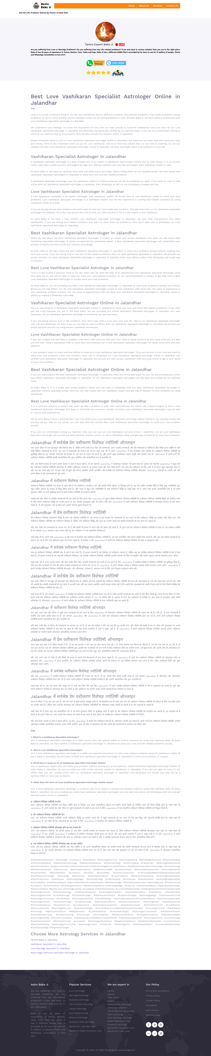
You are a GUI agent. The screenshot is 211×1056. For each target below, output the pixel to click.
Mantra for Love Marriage (82, 1026)
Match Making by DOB (119, 1021)
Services (157, 5)
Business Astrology (79, 999)
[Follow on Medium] (160, 1033)
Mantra (111, 994)
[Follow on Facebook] (148, 1024)
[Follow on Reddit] (154, 1033)
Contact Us (172, 5)
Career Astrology (78, 1008)
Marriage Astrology (79, 995)
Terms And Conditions (157, 991)
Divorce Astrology (78, 1017)
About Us (144, 5)
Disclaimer (151, 1005)
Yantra (111, 1001)
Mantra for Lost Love (118, 1031)
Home (132, 5)
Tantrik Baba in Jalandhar (44, 939)
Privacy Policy (153, 995)
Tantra (111, 991)
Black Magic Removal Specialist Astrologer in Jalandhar (60, 952)
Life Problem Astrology (81, 1004)
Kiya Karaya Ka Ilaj (78, 1013)
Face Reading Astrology (120, 1017)
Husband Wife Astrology (81, 1022)
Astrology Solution (117, 1007)
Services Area (153, 1015)
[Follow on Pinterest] (160, 1024)
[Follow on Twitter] (154, 1024)
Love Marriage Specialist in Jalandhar (50, 948)
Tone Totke (113, 997)
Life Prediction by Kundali (121, 1011)
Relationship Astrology (119, 1004)
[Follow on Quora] (148, 1033)
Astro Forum (152, 1010)
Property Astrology (117, 1024)
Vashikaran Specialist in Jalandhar (49, 944)
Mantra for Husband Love (121, 1028)
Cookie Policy (153, 1000)
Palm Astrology (115, 1014)
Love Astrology (77, 991)
